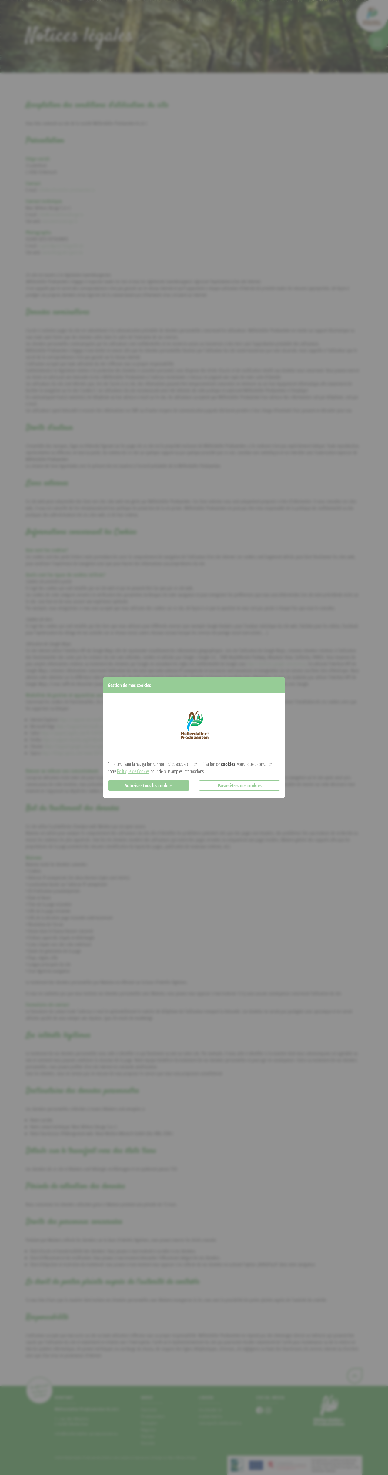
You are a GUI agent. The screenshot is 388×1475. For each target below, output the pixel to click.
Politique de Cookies (133, 771)
